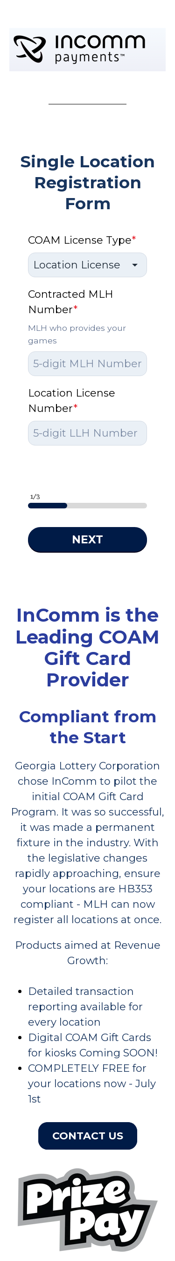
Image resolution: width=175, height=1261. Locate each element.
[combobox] (87, 265)
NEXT (87, 539)
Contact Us (87, 1136)
